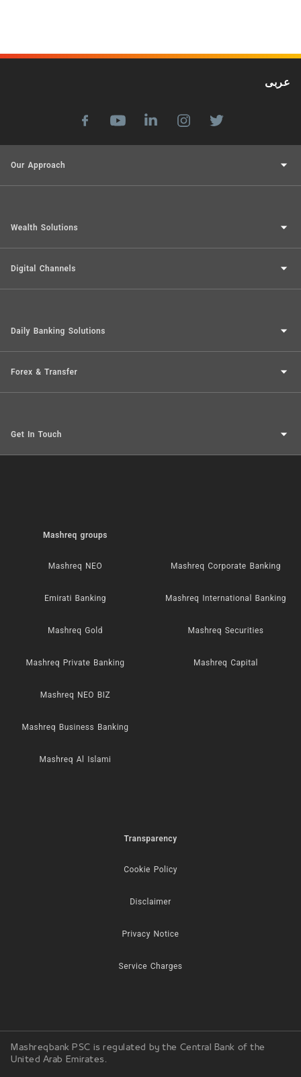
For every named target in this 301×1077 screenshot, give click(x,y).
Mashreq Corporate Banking (226, 566)
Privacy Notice (150, 934)
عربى (277, 82)
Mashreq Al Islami (76, 759)
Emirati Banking (75, 598)
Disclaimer (150, 901)
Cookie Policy (150, 869)
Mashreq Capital (226, 662)
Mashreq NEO (75, 566)
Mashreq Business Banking (75, 727)
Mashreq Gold (75, 630)
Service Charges (151, 966)
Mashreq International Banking (225, 598)
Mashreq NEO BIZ (75, 695)
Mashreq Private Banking (75, 662)
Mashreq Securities (226, 630)
